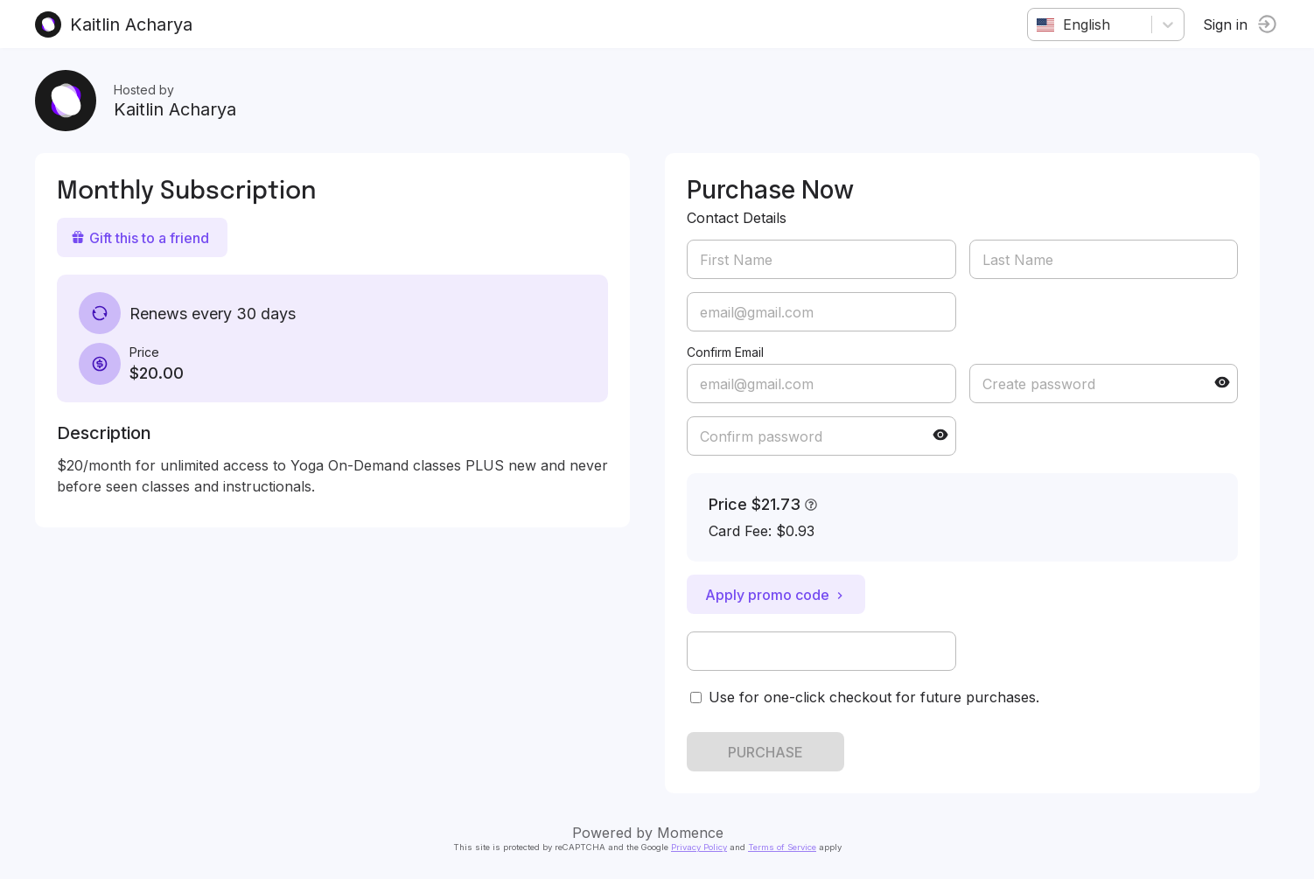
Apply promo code (776, 594)
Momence (690, 832)
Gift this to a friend (140, 238)
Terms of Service (782, 847)
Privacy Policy (699, 847)
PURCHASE (765, 752)
